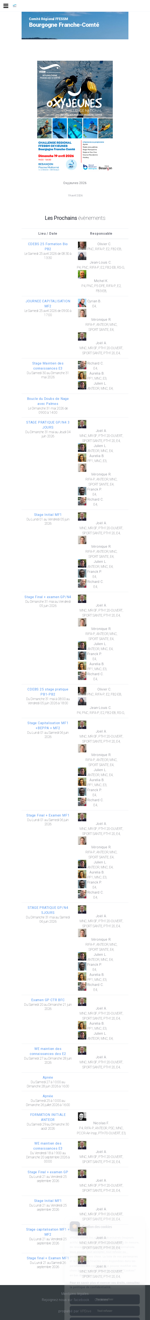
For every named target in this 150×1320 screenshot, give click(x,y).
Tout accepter (104, 1306)
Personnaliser (104, 1283)
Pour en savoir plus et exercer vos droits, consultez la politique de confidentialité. (105, 1269)
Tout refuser (104, 1294)
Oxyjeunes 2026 (75, 183)
